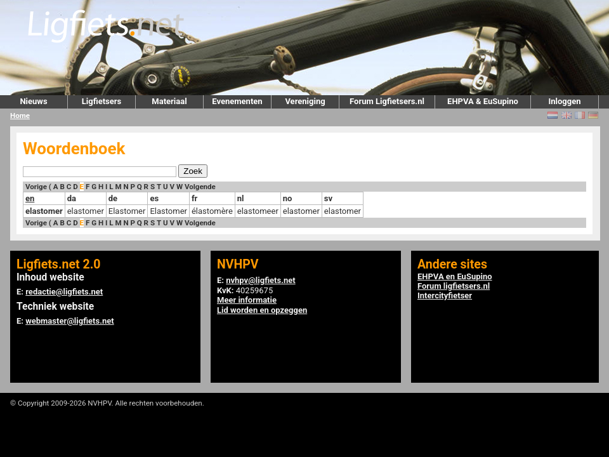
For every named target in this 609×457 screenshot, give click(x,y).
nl (240, 198)
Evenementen (237, 101)
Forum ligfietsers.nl (453, 286)
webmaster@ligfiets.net (69, 321)
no (287, 198)
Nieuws (33, 101)
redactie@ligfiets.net (64, 291)
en (29, 198)
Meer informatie (247, 300)
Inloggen (564, 101)
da (71, 198)
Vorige (36, 186)
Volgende (200, 186)
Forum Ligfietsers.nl (387, 101)
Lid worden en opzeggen (262, 310)
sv (328, 198)
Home (20, 115)
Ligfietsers (101, 101)
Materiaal (169, 101)
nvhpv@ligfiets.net (260, 280)
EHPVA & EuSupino (482, 101)
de (112, 198)
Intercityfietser (444, 295)
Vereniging (305, 101)
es (154, 198)
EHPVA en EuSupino (454, 276)
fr (194, 198)
